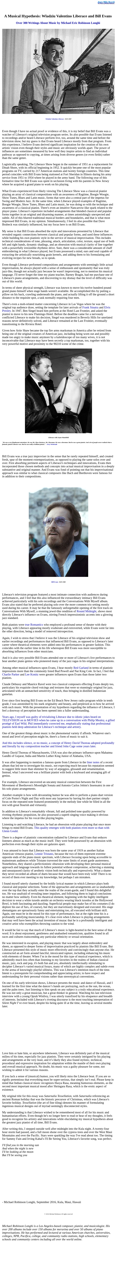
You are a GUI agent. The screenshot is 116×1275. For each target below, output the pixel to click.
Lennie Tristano (43, 853)
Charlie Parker (10, 674)
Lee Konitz (32, 674)
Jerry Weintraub (52, 444)
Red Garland (81, 667)
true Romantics (34, 624)
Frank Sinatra (90, 307)
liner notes (93, 762)
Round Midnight (86, 611)
